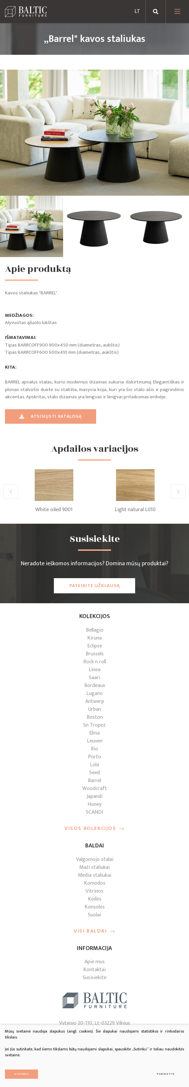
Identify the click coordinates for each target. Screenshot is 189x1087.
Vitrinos (94, 891)
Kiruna (94, 638)
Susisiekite (94, 977)
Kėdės (94, 899)
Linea (94, 669)
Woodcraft (94, 788)
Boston (95, 717)
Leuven (94, 741)
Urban (94, 709)
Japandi (94, 796)
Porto (94, 756)
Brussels (95, 653)
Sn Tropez (94, 725)
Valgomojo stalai (94, 859)
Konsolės (95, 907)
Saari (94, 677)
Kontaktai (94, 969)
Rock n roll (94, 661)
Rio (94, 748)
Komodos (94, 883)
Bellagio (94, 630)
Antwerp (94, 701)
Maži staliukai (94, 867)
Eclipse (94, 646)
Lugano (94, 693)
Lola (94, 764)
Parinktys (166, 1073)
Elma (94, 733)
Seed (94, 772)
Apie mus (95, 961)
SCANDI (94, 812)
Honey (94, 804)
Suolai (94, 914)
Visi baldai (94, 931)
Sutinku (21, 1073)
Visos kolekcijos (94, 829)
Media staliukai (94, 875)
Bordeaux (94, 685)
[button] (10, 491)
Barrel (94, 780)
